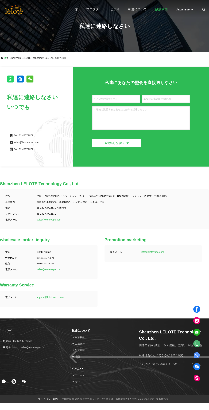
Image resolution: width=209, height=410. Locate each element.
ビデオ (115, 9)
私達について (137, 9)
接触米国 (161, 9)
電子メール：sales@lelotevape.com (23, 347)
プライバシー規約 (48, 399)
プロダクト (94, 9)
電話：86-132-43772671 (17, 341)
